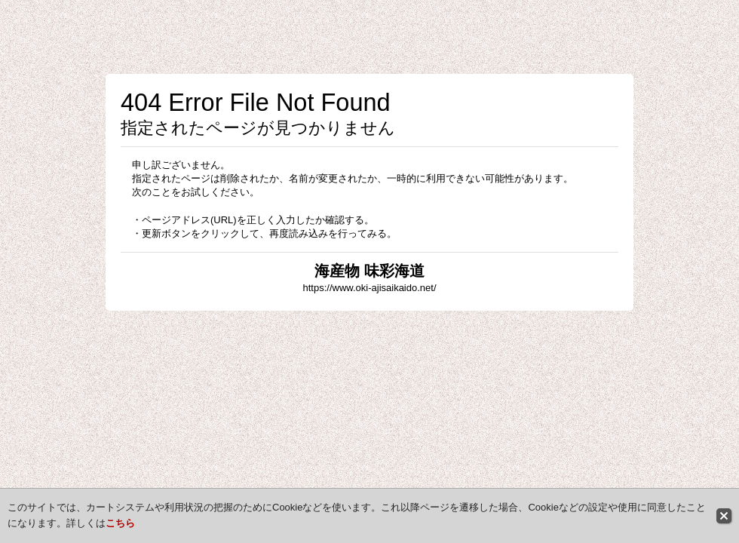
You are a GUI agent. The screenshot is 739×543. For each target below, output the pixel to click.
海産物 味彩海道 (369, 270)
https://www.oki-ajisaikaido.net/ (369, 287)
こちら (120, 523)
